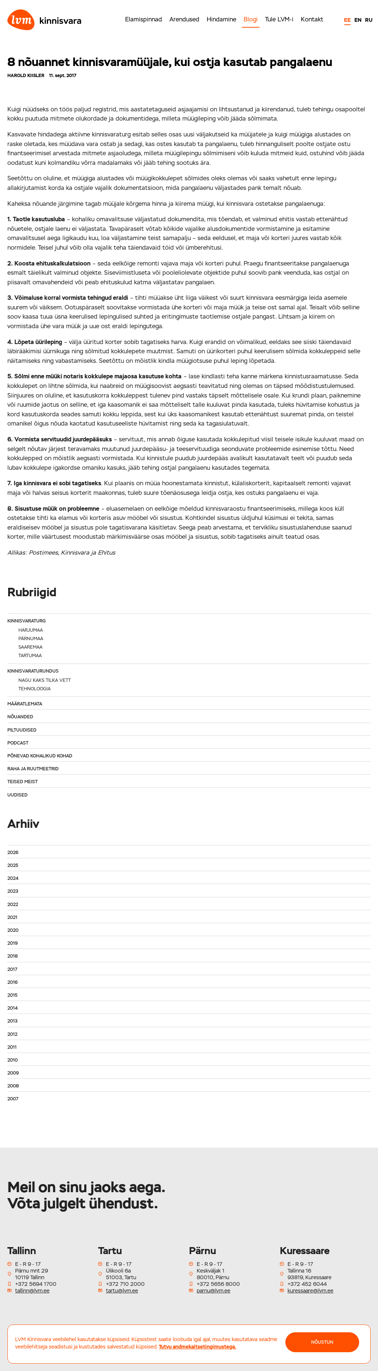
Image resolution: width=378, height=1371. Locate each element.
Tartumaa (30, 656)
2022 (12, 904)
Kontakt (312, 19)
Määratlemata (24, 704)
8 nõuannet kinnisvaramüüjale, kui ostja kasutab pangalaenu (169, 61)
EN (357, 20)
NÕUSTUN (322, 1342)
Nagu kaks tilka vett (44, 680)
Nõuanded (20, 717)
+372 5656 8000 (218, 1284)
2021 (12, 917)
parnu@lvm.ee (213, 1290)
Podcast (17, 743)
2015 (12, 995)
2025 (12, 865)
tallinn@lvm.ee (32, 1290)
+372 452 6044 (307, 1284)
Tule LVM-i (279, 19)
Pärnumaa (30, 639)
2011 (12, 1047)
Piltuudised (22, 730)
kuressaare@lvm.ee (310, 1290)
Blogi (251, 19)
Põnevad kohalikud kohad (39, 756)
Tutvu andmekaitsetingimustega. (197, 1346)
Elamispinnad (143, 19)
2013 (12, 1021)
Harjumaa (30, 630)
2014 (12, 1008)
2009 (13, 1073)
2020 (12, 930)
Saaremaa (30, 647)
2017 (12, 969)
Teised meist (22, 782)
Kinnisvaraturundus (33, 671)
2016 (12, 982)
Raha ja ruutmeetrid (33, 769)
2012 (12, 1034)
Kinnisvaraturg (26, 621)
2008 (13, 1086)
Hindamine (221, 19)
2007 (12, 1099)
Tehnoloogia (34, 689)
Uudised (17, 795)
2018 (12, 956)
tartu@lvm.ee (122, 1290)
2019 (12, 943)
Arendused (184, 19)
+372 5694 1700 (35, 1284)
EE (347, 20)
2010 (12, 1060)
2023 (12, 891)
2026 (12, 852)
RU (368, 20)
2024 (12, 878)
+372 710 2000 (125, 1284)
